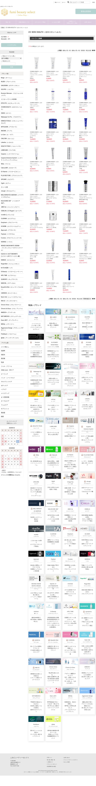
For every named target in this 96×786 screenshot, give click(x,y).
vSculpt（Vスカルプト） (8, 191)
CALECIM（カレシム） (8, 138)
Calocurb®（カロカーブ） (9, 168)
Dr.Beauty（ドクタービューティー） (12, 271)
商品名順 (88, 50)
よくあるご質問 (56, 22)
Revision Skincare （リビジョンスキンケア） (12, 94)
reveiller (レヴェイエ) (7, 214)
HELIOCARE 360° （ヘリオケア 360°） (10, 202)
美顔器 (3, 412)
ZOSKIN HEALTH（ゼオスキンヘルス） (11, 108)
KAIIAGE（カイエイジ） (8, 260)
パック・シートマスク (8, 378)
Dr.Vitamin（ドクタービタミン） (11, 171)
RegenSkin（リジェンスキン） (10, 264)
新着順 (83, 50)
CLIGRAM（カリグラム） (8, 218)
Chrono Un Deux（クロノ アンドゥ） (12, 308)
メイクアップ (5, 393)
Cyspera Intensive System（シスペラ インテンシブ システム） (12, 159)
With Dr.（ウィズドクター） (9, 301)
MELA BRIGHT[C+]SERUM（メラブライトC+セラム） (12, 196)
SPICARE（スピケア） (8, 179)
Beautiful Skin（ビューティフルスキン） (12, 288)
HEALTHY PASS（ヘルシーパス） (11, 146)
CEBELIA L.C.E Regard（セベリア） (12, 211)
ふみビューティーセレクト (19, 758)
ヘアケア (3, 389)
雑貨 (2, 416)
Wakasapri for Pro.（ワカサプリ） (11, 117)
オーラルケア (5, 401)
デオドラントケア (6, 381)
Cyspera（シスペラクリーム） (10, 154)
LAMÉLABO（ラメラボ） (8, 150)
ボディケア (4, 385)
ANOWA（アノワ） (7, 131)
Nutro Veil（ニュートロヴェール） (11, 297)
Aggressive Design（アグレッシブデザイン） (12, 329)
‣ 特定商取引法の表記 (51, 766)
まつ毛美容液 (5, 397)
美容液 (3, 358)
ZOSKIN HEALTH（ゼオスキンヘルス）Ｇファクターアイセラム (36, 225)
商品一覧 (8, 22)
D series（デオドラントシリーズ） (11, 238)
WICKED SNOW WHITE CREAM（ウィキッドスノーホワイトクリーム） (12, 248)
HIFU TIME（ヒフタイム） (9, 275)
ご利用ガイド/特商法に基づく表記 (72, 22)
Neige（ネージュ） (7, 78)
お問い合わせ (87, 22)
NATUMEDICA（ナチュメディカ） (11, 316)
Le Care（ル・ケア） (7, 134)
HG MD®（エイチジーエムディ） (11, 226)
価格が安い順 (66, 50)
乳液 (2, 362)
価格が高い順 (76, 50)
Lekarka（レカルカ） (7, 142)
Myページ (57, 2)
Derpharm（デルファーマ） (9, 222)
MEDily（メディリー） (8, 324)
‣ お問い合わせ (66, 757)
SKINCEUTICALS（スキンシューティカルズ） (12, 122)
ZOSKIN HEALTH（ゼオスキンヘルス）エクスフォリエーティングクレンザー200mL (69, 75)
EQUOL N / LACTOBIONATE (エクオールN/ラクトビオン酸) (10, 255)
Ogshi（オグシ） (6, 183)
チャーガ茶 (4, 187)
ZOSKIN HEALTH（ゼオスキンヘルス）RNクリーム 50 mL (52, 225)
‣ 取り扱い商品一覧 (51, 759)
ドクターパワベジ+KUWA (9, 99)
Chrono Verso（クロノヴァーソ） (11, 305)
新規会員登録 (86, 11)
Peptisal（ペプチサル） (8, 234)
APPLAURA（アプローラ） (9, 127)
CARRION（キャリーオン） (9, 293)
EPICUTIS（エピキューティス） (10, 103)
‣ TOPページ (49, 757)
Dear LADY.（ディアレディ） (10, 320)
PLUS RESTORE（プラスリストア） (12, 175)
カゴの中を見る (11, 45)
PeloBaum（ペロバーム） (9, 334)
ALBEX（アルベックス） (8, 81)
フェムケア (4, 405)
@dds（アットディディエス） (10, 338)
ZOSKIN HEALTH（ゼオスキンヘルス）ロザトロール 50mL (52, 284)
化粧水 (3, 354)
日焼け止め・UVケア (7, 370)
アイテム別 (4, 343)
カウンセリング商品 (40, 22)
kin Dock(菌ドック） (7, 268)
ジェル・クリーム (6, 366)
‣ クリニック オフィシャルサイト (70, 759)
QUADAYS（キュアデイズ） (9, 279)
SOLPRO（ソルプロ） (7, 89)
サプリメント (5, 408)
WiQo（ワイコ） (6, 164)
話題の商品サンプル (24, 22)
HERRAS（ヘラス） (7, 242)
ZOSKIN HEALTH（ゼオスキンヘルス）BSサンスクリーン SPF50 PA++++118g (85, 165)
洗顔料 (3, 350)
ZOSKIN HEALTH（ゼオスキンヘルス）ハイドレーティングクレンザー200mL (36, 75)
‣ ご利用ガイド (50, 762)
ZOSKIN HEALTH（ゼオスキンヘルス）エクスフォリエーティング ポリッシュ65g (85, 75)
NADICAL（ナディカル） (8, 283)
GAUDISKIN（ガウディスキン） (10, 85)
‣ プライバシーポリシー (52, 764)
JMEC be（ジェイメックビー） (10, 207)
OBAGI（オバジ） (6, 113)
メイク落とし (5, 347)
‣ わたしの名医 (66, 762)
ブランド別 (4, 73)
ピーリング (4, 374)
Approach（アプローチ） (9, 230)
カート (64, 2)
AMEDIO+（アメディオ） (8, 312)
